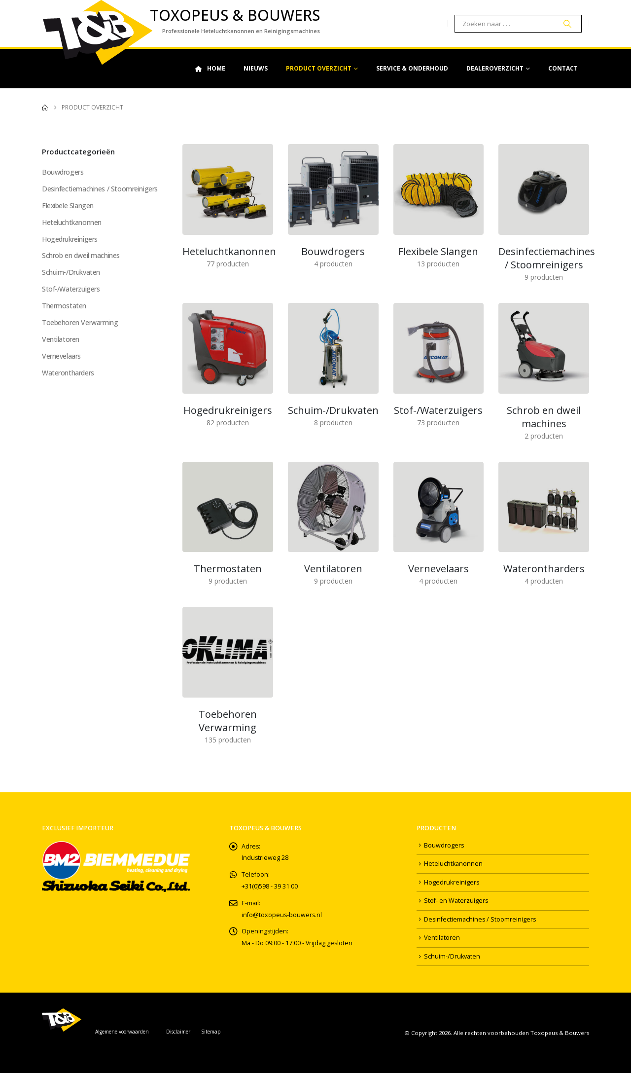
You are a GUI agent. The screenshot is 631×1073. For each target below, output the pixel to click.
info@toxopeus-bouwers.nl (282, 915)
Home (209, 68)
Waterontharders (68, 373)
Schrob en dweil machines (81, 255)
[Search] (567, 23)
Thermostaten (64, 306)
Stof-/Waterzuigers (71, 289)
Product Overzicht (318, 68)
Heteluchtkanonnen (72, 222)
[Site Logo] (97, 32)
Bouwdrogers (62, 172)
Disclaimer (178, 1031)
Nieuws (256, 68)
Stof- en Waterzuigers (456, 901)
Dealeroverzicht (495, 68)
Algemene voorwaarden (122, 1031)
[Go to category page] (227, 189)
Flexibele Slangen (68, 205)
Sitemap (210, 1031)
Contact (563, 68)
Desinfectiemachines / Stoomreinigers (100, 188)
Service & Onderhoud (412, 68)
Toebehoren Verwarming (80, 323)
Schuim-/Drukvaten (71, 272)
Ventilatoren (60, 339)
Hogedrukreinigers (70, 239)
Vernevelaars (61, 356)
